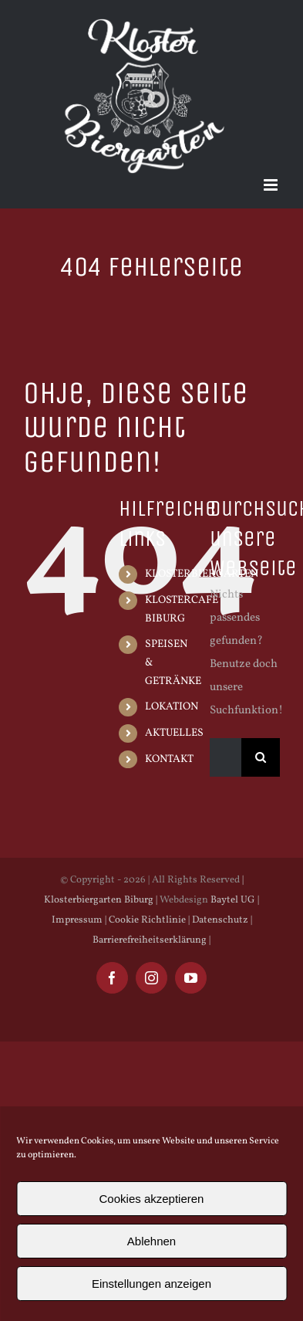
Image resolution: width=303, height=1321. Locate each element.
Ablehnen (151, 1241)
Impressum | (79, 920)
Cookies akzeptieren (151, 1198)
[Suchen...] (225, 757)
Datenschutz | (221, 920)
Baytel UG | (234, 900)
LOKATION (171, 706)
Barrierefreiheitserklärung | (151, 940)
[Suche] (260, 757)
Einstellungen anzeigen (151, 1283)
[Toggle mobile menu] (272, 185)
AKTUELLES (174, 733)
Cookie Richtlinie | (148, 920)
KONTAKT (169, 759)
